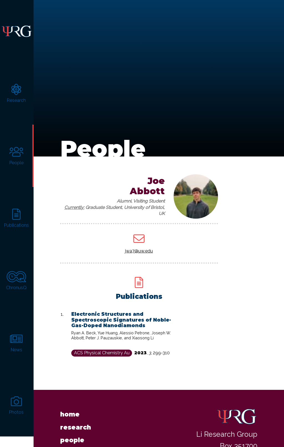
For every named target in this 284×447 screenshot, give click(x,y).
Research (75, 417)
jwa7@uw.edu (139, 241)
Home (70, 404)
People (72, 430)
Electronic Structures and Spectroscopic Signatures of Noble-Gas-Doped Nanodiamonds (121, 309)
